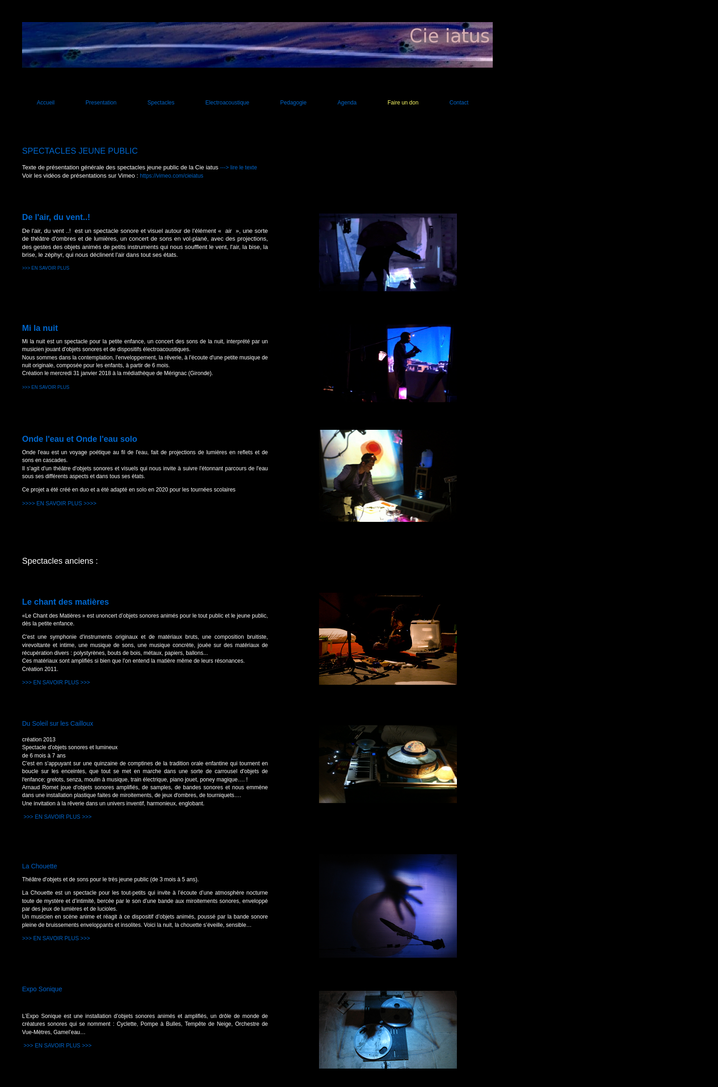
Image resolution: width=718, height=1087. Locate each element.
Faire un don (402, 102)
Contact (459, 102)
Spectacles (161, 102)
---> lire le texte (238, 167)
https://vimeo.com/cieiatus (171, 176)
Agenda (346, 102)
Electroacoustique (227, 102)
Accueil (46, 102)
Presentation (100, 102)
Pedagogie (293, 102)
